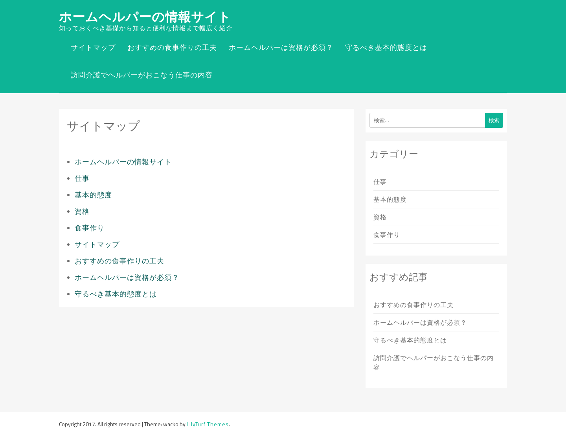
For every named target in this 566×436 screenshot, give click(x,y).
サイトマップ (93, 47)
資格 (82, 211)
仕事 (82, 178)
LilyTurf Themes (208, 424)
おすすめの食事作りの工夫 (172, 47)
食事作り (90, 228)
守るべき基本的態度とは (386, 47)
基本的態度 (93, 194)
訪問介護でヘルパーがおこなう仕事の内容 (142, 75)
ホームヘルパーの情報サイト (145, 16)
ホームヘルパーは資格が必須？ (281, 47)
